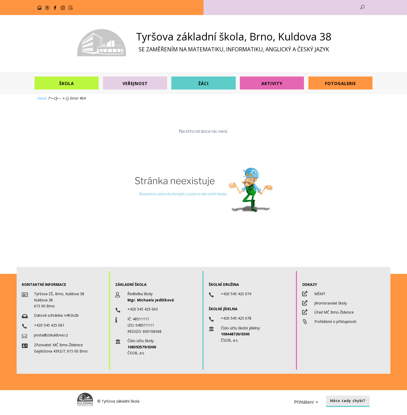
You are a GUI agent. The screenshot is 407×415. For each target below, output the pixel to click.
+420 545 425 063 (142, 309)
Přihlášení (304, 401)
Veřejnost (135, 83)
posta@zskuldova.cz (51, 335)
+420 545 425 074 (236, 293)
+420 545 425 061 (49, 325)
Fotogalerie (340, 83)
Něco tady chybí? (347, 400)
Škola (66, 83)
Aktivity (271, 83)
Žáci (203, 83)
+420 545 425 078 (236, 318)
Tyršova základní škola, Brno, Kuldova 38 (233, 36)
